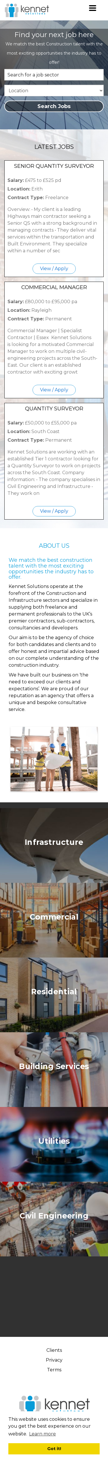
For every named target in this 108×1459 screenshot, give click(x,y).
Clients (54, 1350)
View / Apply (54, 268)
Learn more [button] (42, 1434)
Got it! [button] (54, 1448)
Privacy (54, 1360)
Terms (54, 1370)
